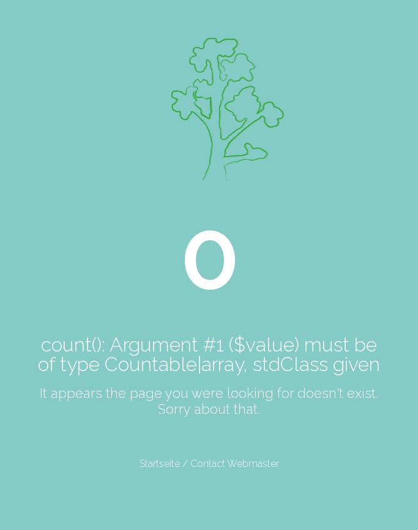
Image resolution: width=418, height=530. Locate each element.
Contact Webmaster (234, 463)
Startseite (160, 463)
